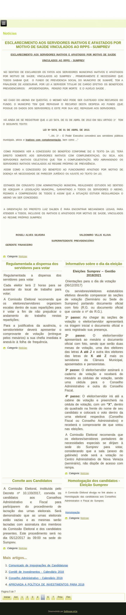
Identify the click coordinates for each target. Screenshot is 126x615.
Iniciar (7, 597)
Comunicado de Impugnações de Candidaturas (38, 565)
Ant (16, 597)
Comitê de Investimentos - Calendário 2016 (36, 571)
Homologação (72, 512)
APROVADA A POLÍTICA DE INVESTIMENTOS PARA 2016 (46, 584)
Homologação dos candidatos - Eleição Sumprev (94, 483)
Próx (60, 597)
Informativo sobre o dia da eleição (94, 264)
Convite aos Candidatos (32, 481)
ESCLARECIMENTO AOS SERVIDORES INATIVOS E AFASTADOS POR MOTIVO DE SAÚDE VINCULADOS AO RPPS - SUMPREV (63, 45)
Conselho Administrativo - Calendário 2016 (36, 578)
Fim (68, 597)
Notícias (23, 256)
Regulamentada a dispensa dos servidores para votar (32, 266)
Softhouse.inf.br (70, 611)
